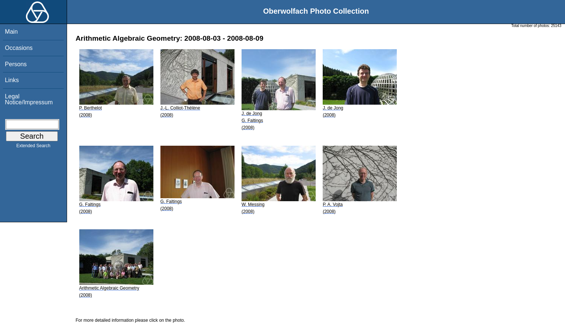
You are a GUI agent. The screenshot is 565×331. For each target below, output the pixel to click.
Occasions (19, 48)
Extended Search (33, 147)
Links (12, 80)
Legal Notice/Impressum (29, 99)
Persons (16, 64)
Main (11, 31)
